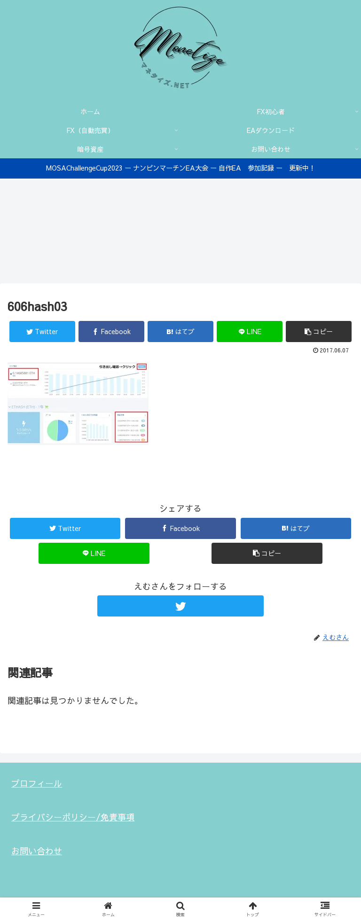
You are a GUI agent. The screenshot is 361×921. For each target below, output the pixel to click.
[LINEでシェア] (250, 332)
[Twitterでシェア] (42, 332)
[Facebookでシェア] (111, 332)
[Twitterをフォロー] (180, 606)
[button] (319, 332)
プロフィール (36, 783)
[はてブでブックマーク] (180, 332)
